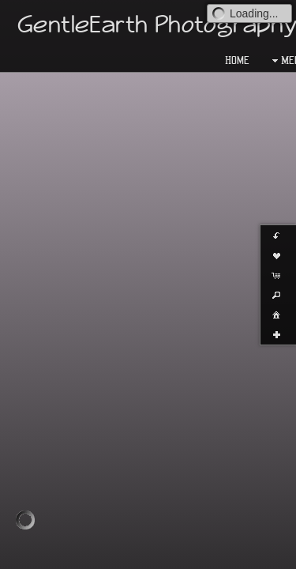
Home (237, 60)
